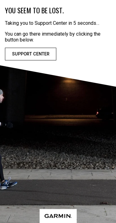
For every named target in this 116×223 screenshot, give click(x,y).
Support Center (30, 54)
